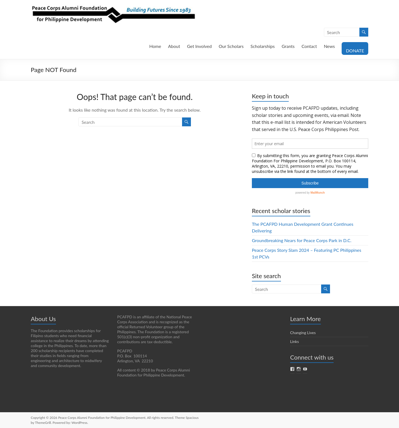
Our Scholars (231, 46)
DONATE (355, 50)
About (174, 46)
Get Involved (199, 46)
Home (155, 46)
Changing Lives (303, 332)
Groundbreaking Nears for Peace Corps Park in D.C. (301, 240)
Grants (288, 46)
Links (294, 341)
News (329, 46)
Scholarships (262, 46)
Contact (309, 46)
